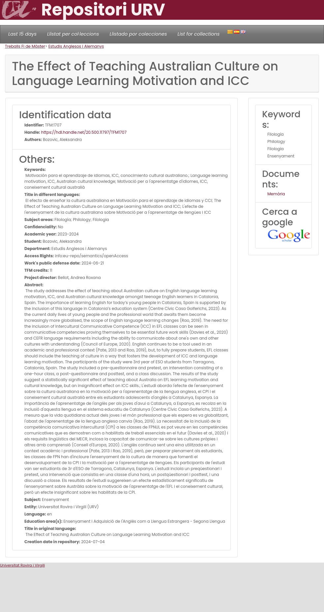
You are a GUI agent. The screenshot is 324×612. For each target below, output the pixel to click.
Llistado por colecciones (138, 34)
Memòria (276, 194)
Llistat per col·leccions (73, 34)
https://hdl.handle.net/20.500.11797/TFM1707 (83, 132)
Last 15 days (22, 34)
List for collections (198, 34)
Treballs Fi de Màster (25, 46)
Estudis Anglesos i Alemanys (76, 46)
